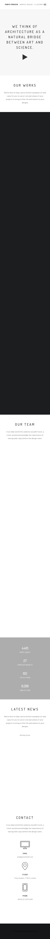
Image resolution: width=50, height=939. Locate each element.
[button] (45, 4)
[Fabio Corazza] (25, 4)
